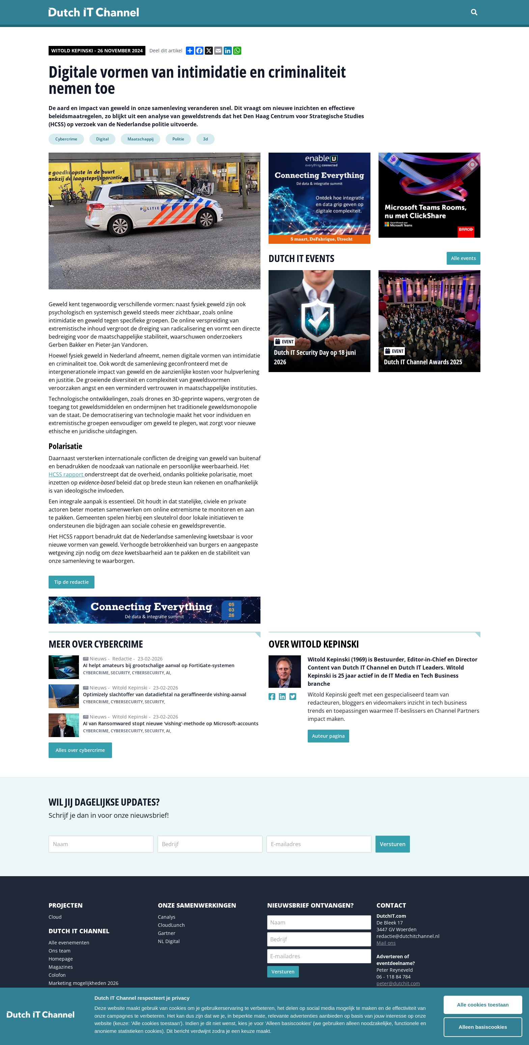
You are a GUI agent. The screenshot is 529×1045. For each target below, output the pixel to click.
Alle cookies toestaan (483, 1005)
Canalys (166, 917)
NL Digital (169, 941)
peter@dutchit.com (398, 983)
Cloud (55, 917)
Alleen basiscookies (483, 1027)
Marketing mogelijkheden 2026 (83, 983)
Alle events (463, 258)
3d (205, 139)
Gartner (166, 933)
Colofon (57, 975)
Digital (102, 139)
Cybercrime (66, 139)
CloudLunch (171, 925)
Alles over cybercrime (80, 750)
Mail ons (386, 943)
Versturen (393, 844)
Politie (178, 139)
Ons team (60, 950)
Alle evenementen (69, 942)
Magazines (61, 967)
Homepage (61, 959)
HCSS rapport (67, 474)
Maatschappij (141, 139)
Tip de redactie (71, 582)
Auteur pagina (328, 736)
